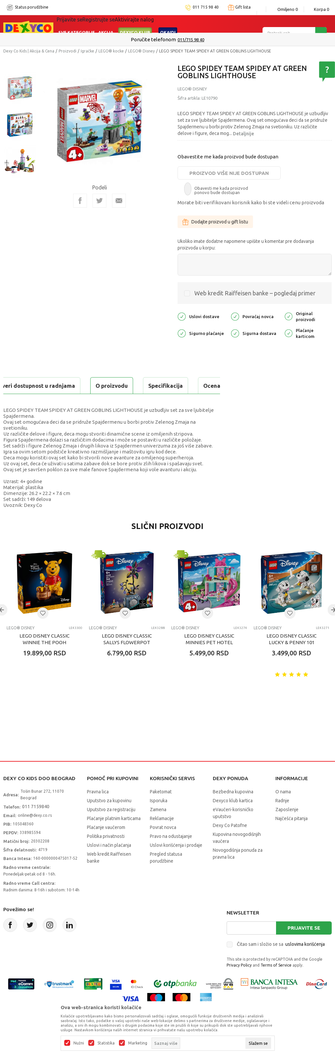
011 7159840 (35, 823)
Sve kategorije (76, 23)
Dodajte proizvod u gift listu (215, 222)
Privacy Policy (239, 981)
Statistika (106, 1043)
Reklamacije (162, 835)
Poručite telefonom (153, 39)
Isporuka (158, 817)
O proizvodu (30, 385)
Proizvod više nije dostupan (229, 173)
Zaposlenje (286, 826)
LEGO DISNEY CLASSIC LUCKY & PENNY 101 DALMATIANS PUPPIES (292, 658)
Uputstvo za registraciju (111, 826)
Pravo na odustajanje (171, 852)
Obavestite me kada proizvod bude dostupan (228, 156)
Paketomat (161, 808)
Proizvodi (67, 51)
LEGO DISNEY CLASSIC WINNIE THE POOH (44, 655)
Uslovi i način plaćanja (109, 861)
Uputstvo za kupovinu (109, 817)
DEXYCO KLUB (135, 23)
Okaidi (168, 23)
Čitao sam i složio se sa (281, 960)
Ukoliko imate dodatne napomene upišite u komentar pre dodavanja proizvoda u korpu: (246, 244)
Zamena (158, 826)
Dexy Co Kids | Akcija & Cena (28, 51)
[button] (42, 629)
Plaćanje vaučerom (106, 843)
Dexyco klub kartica (233, 817)
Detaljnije (243, 133)
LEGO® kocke (111, 51)
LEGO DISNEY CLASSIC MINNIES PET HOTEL (209, 655)
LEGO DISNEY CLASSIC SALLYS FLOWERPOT (127, 655)
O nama (283, 808)
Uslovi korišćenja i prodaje (176, 861)
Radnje (282, 817)
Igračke (87, 51)
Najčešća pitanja (291, 835)
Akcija (105, 23)
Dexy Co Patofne (230, 841)
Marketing (137, 1043)
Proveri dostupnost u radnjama (55, 402)
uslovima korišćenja (305, 960)
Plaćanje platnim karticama (114, 835)
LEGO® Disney (141, 51)
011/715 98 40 (191, 39)
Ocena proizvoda (143, 385)
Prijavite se (304, 944)
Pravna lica (98, 808)
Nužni (78, 1043)
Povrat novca (163, 843)
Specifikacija (83, 385)
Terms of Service (276, 981)
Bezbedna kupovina (233, 808)
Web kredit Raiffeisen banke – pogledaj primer (255, 293)
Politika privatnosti (106, 852)
